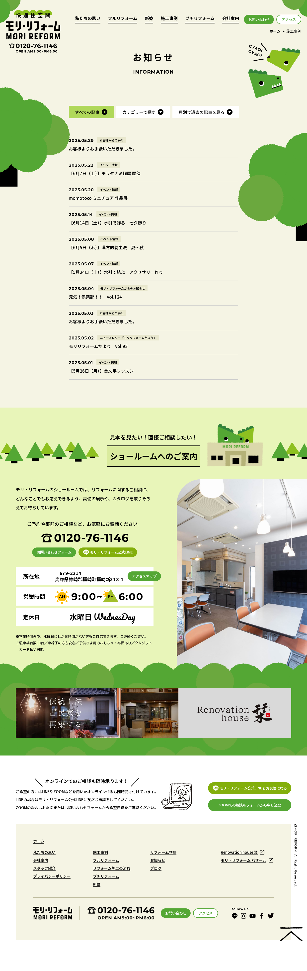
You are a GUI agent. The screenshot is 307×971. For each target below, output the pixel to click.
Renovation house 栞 (239, 852)
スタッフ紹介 (44, 868)
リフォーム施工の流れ (111, 868)
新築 (149, 18)
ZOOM (59, 791)
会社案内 (230, 18)
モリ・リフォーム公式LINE (60, 799)
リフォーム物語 (163, 852)
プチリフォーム (200, 18)
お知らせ (157, 860)
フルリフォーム (122, 18)
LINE (46, 791)
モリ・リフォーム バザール (243, 860)
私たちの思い (87, 18)
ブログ (155, 868)
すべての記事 (87, 112)
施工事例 (169, 18)
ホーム (275, 31)
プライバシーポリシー (52, 876)
